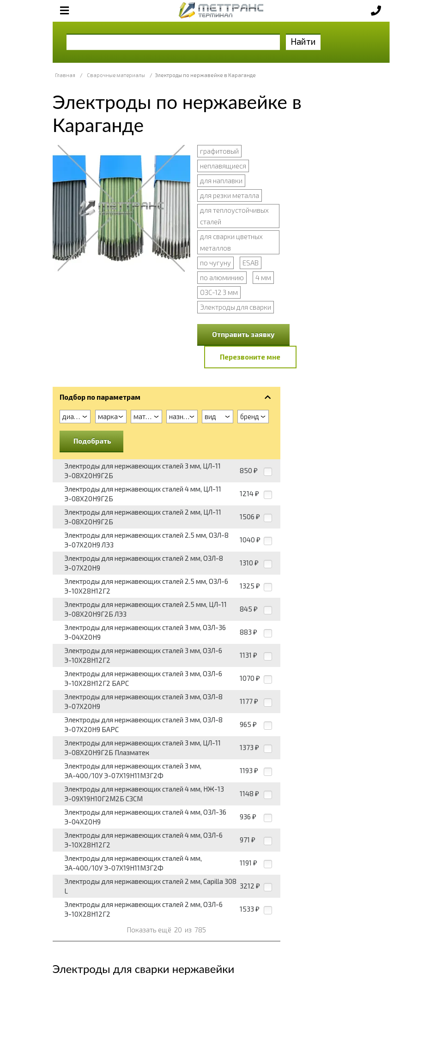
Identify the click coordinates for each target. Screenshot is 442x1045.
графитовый (219, 151)
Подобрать (92, 441)
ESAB (250, 262)
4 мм (263, 277)
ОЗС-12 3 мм (219, 292)
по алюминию (222, 277)
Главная (65, 75)
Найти (303, 41)
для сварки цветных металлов (231, 242)
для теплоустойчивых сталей (234, 216)
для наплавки (221, 180)
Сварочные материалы (116, 75)
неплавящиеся (223, 166)
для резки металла (229, 195)
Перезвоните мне (250, 357)
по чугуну (215, 262)
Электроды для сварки (235, 307)
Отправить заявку (243, 334)
